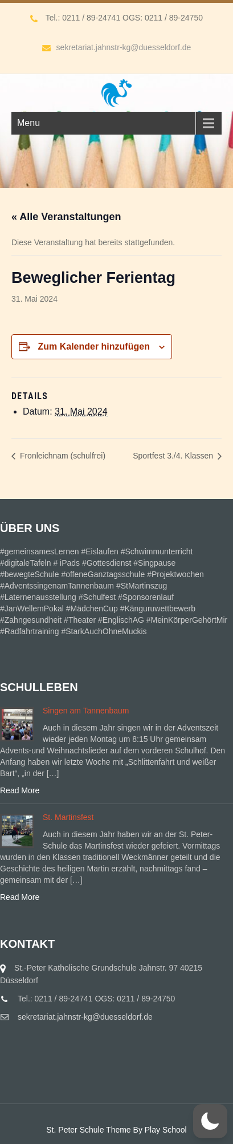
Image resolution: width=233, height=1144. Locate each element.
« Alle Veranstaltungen (66, 216)
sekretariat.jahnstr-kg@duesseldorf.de (116, 47)
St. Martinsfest (68, 817)
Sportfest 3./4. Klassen (174, 455)
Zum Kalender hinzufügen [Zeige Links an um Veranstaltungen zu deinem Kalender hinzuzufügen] (93, 346)
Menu (28, 123)
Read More (19, 790)
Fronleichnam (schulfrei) (61, 455)
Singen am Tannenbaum (86, 710)
